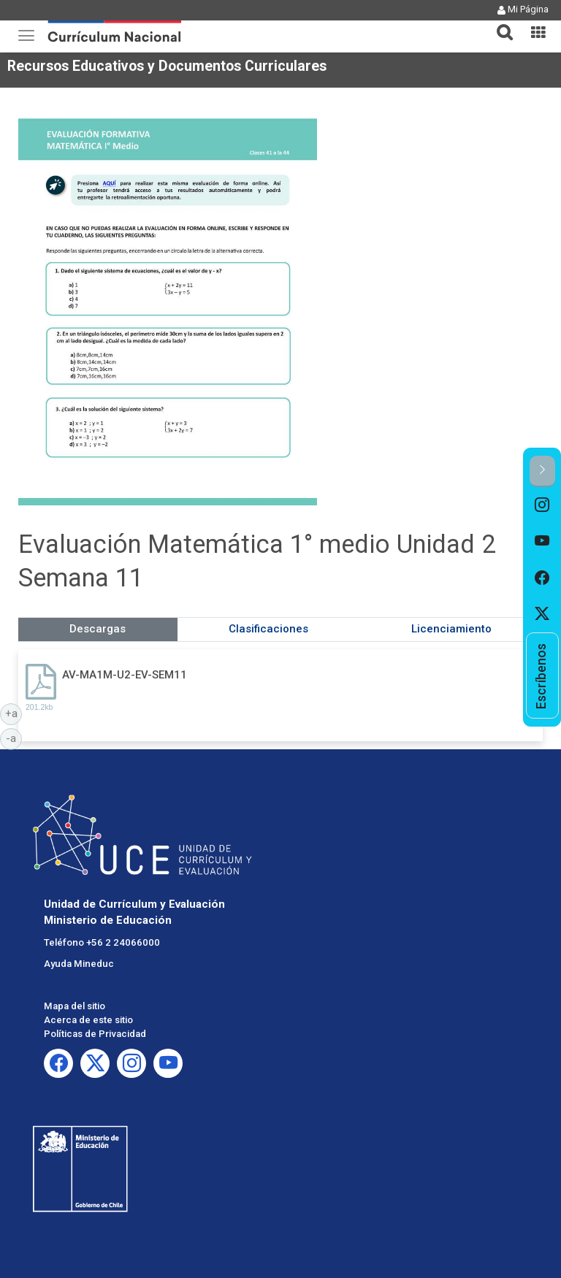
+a (14, 712)
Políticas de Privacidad (95, 1033)
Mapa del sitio (74, 1005)
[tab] (499, 23)
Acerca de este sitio (88, 1019)
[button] (499, 23)
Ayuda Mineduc (79, 963)
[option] (542, 505)
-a (14, 737)
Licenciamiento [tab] (451, 628)
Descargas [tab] (97, 628)
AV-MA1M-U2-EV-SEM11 (124, 674)
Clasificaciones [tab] (268, 628)
